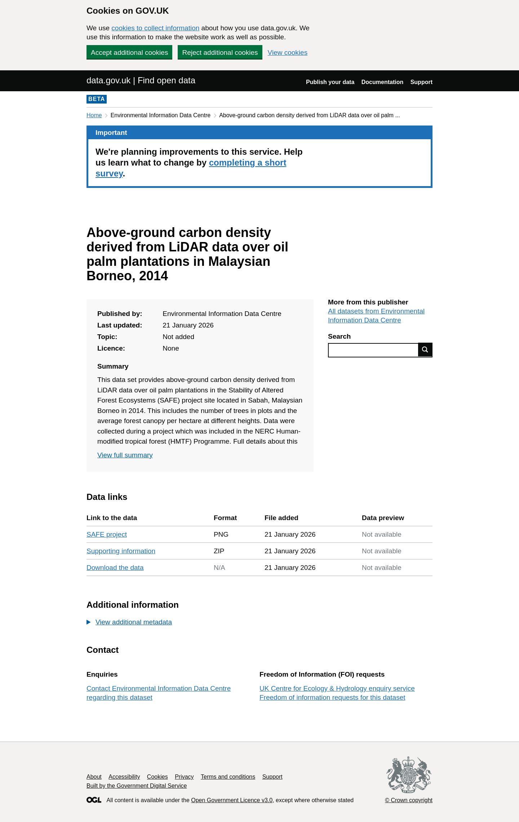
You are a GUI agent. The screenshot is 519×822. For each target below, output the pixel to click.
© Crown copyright (408, 800)
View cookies (288, 52)
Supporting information (120, 551)
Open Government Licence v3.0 (231, 800)
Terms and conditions (228, 777)
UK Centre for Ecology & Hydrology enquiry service (337, 688)
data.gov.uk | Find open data (140, 80)
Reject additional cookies (220, 52)
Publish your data (330, 82)
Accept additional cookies (129, 52)
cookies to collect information (155, 28)
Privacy (184, 777)
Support (421, 82)
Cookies (157, 777)
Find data (425, 349)
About (94, 777)
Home (94, 115)
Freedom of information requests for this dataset (332, 697)
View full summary (125, 455)
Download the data (114, 567)
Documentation (382, 82)
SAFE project (106, 534)
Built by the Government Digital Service (136, 786)
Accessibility (124, 777)
